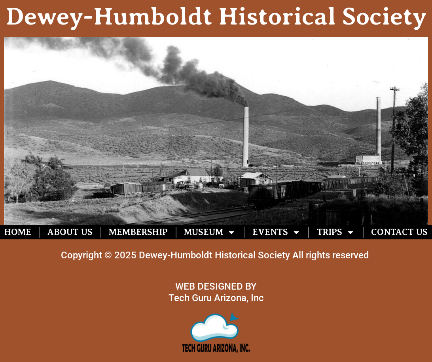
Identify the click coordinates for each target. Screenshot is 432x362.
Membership (138, 232)
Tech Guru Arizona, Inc (216, 297)
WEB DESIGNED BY (216, 286)
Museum (210, 232)
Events (276, 232)
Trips (336, 232)
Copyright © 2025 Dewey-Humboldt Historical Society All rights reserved (216, 255)
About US (70, 232)
